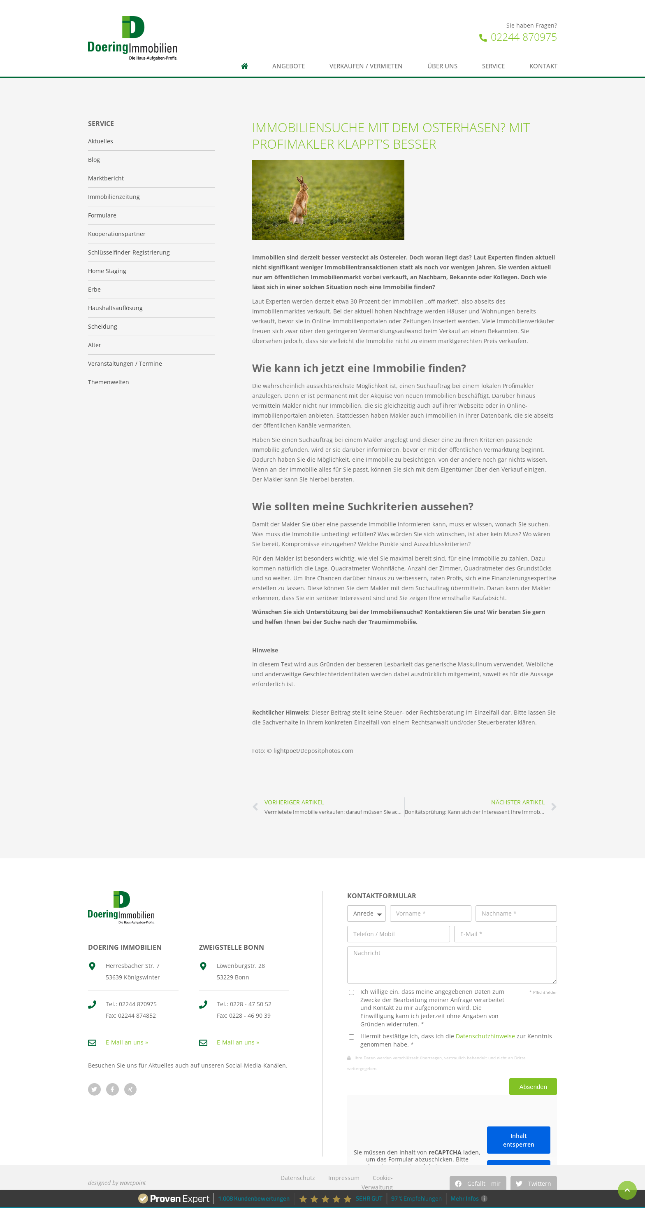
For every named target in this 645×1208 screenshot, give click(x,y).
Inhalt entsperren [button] (518, 1140)
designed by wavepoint (117, 1183)
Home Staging (107, 271)
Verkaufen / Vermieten (366, 66)
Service (493, 66)
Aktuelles (100, 141)
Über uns (442, 66)
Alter (94, 345)
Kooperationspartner (117, 234)
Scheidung (102, 326)
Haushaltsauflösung (115, 308)
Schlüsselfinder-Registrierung (129, 252)
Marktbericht (106, 178)
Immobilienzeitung (114, 197)
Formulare (102, 215)
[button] (478, 1184)
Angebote (288, 66)
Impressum (344, 1178)
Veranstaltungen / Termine (125, 363)
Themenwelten (108, 382)
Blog (94, 160)
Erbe (94, 289)
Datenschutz (298, 1178)
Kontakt (543, 66)
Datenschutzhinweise (485, 1036)
